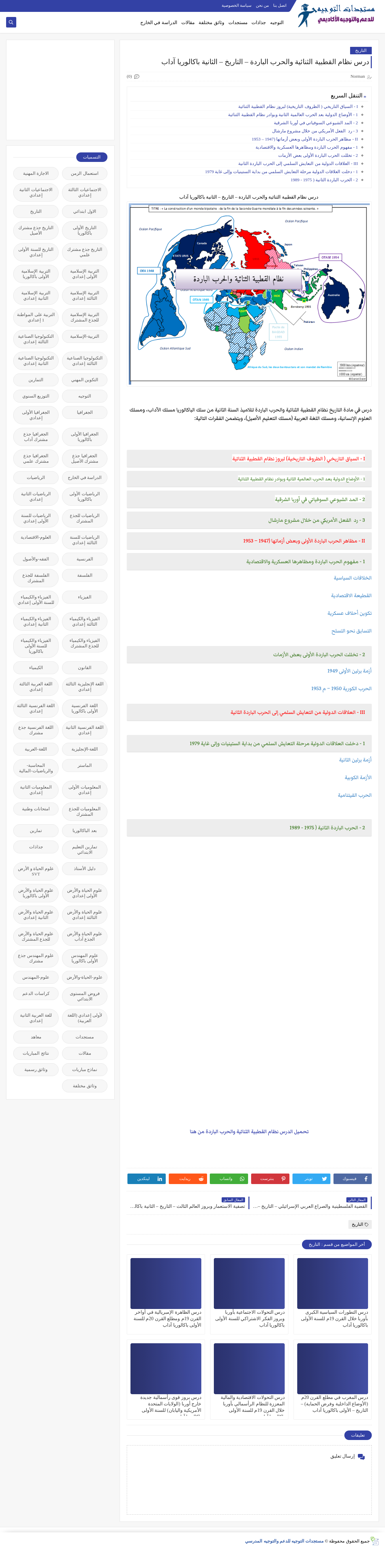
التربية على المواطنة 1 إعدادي (36, 317)
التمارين (35, 379)
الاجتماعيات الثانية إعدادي (35, 192)
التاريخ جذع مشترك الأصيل (36, 230)
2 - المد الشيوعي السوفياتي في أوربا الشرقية (316, 122)
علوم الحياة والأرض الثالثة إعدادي (84, 914)
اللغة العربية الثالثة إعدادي (36, 686)
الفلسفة (85, 575)
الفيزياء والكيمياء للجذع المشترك (84, 643)
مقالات (188, 22)
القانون (85, 667)
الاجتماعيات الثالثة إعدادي (84, 192)
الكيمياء (36, 667)
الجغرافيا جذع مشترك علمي (35, 458)
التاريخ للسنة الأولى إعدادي (36, 252)
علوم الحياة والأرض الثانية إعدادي (36, 914)
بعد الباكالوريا (85, 830)
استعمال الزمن (84, 173)
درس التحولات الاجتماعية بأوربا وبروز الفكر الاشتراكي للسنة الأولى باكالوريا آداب (250, 1319)
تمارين (36, 830)
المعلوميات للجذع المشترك (85, 811)
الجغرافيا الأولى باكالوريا (85, 436)
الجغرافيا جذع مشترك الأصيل (84, 458)
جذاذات (258, 22)
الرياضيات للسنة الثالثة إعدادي (85, 540)
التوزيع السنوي (35, 396)
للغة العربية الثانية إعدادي (36, 1018)
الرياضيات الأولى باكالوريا (84, 496)
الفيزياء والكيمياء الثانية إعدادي (36, 621)
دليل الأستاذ (84, 868)
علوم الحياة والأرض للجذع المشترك (36, 936)
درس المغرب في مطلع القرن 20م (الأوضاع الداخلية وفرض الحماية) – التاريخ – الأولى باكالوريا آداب (334, 1404)
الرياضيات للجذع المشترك (85, 518)
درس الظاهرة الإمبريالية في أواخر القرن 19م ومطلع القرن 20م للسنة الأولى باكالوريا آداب (168, 1319)
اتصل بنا (279, 5)
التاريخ (361, 50)
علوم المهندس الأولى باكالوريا (84, 958)
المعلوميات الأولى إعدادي (84, 790)
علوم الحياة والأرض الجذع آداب (84, 936)
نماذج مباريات (84, 1069)
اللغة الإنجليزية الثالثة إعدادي (85, 686)
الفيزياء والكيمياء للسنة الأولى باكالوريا (36, 646)
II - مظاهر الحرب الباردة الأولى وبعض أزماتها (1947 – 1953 (305, 139)
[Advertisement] (56, 89)
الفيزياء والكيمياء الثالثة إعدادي (84, 621)
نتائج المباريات (36, 1053)
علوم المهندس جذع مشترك (36, 958)
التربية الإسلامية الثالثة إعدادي (84, 295)
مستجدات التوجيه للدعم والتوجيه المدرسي (284, 1541)
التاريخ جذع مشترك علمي (85, 252)
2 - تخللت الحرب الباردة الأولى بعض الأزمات (318, 155)
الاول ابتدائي (84, 211)
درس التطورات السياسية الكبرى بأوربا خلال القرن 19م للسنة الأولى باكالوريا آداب (334, 1319)
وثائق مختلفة (211, 22)
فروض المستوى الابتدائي (84, 996)
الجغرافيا (85, 412)
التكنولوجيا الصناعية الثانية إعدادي (36, 360)
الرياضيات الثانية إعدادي (36, 496)
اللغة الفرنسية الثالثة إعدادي (36, 708)
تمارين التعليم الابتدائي (84, 849)
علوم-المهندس (35, 977)
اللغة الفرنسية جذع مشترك (36, 730)
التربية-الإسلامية (84, 336)
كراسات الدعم (35, 993)
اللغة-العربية (36, 749)
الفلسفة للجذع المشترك (35, 578)
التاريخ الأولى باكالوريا (84, 230)
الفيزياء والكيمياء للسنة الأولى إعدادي (36, 599)
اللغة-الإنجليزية (85, 749)
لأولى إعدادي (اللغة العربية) (84, 1018)
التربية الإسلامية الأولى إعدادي (84, 274)
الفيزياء (85, 596)
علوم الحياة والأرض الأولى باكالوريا (36, 893)
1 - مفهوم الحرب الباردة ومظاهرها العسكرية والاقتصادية (306, 147)
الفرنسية (85, 558)
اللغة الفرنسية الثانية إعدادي (85, 730)
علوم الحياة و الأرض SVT (36, 871)
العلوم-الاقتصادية (36, 537)
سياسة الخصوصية (236, 5)
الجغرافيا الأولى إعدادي (36, 415)
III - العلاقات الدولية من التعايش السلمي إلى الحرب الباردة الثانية (298, 163)
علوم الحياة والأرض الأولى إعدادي (84, 893)
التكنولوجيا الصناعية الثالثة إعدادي (36, 339)
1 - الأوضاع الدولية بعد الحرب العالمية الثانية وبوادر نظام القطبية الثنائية (293, 114)
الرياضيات (36, 477)
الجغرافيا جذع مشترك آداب (35, 436)
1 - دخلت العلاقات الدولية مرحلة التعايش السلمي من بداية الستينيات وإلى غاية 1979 (281, 171)
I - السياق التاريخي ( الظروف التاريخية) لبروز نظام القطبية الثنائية (298, 106)
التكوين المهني (84, 379)
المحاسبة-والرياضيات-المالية (36, 768)
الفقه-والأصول (36, 558)
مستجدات (238, 22)
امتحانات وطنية (35, 808)
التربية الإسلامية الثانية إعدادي (35, 295)
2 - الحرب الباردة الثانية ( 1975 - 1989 (324, 179)
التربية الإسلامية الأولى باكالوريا (35, 274)
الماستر (85, 765)
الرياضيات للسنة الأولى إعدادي (36, 518)
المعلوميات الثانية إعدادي (36, 790)
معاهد (36, 1036)
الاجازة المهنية (36, 173)
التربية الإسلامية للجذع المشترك (84, 317)
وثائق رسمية (35, 1069)
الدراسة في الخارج (158, 22)
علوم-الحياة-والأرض (85, 977)
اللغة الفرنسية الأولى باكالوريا (85, 708)
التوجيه (277, 22)
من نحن (262, 5)
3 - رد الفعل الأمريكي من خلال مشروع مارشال (314, 130)
